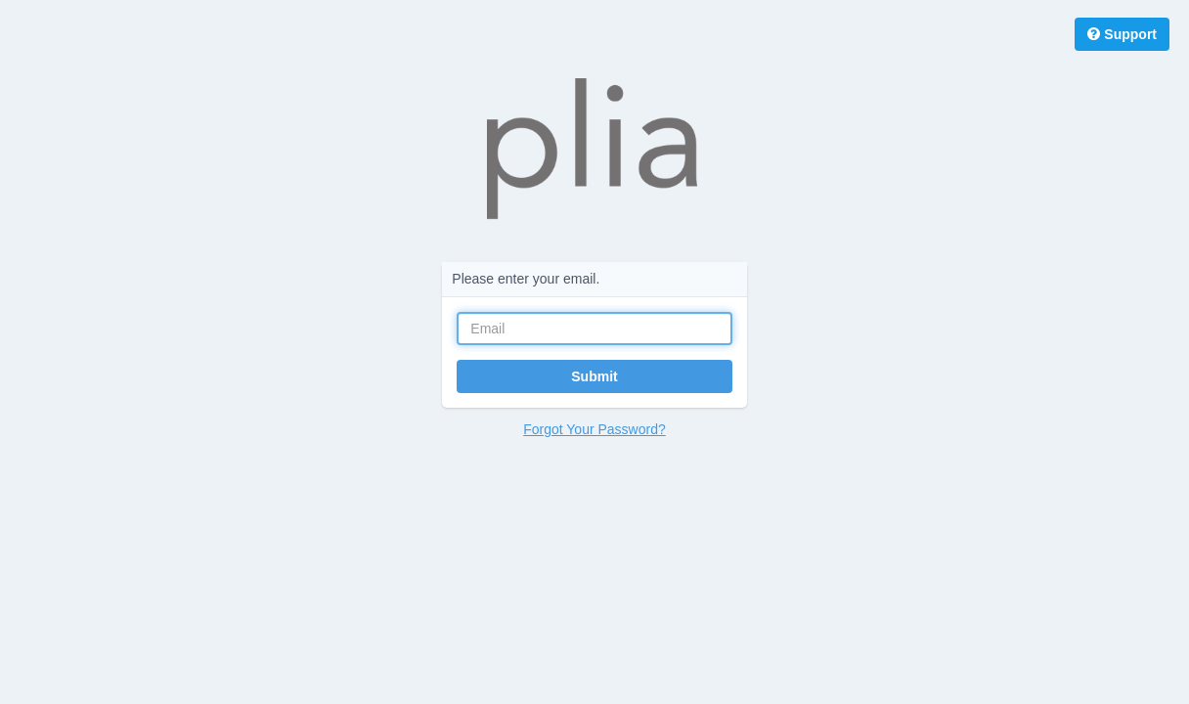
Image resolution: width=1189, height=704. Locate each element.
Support (1122, 34)
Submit (594, 376)
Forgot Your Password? (594, 429)
